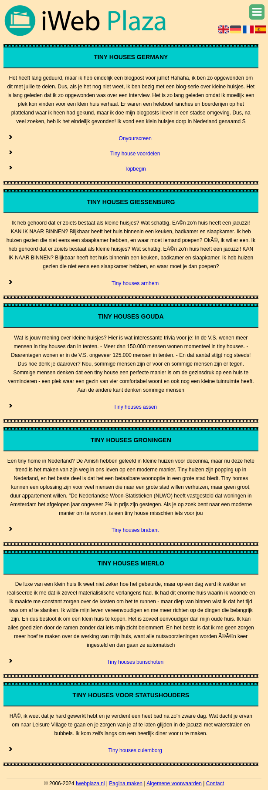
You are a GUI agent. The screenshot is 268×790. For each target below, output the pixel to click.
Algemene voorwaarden (174, 783)
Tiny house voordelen (135, 154)
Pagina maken (125, 783)
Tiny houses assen (135, 407)
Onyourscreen (135, 138)
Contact (215, 783)
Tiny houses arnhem (135, 283)
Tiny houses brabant (135, 530)
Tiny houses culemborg (135, 750)
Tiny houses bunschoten (135, 662)
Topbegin (135, 169)
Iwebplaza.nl (90, 783)
